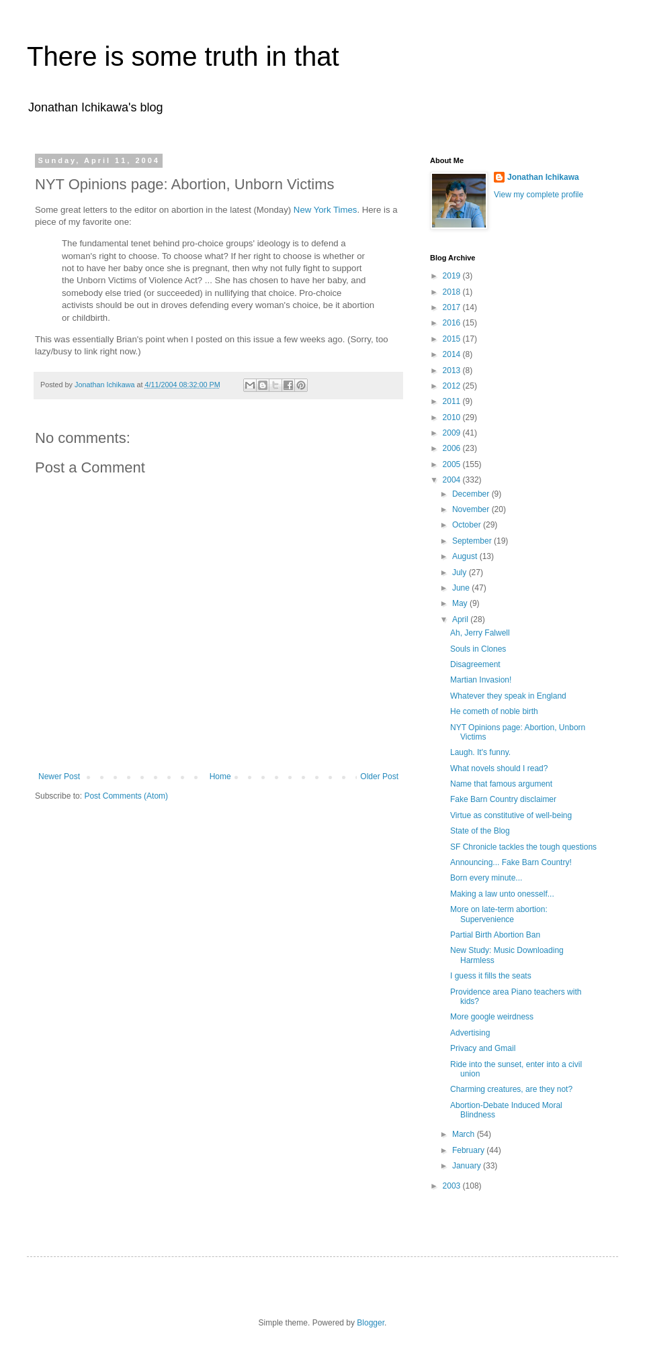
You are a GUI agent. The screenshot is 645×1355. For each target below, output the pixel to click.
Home (220, 776)
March (464, 1134)
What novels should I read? (499, 768)
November (472, 509)
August (466, 556)
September (473, 541)
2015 (453, 339)
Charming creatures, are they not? (511, 1089)
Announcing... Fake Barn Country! (511, 862)
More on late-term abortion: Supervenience (499, 914)
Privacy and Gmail (482, 1048)
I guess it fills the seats (490, 976)
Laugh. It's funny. (480, 752)
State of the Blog (480, 831)
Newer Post (59, 776)
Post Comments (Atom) (126, 796)
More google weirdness (491, 1016)
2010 (453, 417)
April (461, 619)
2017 (453, 307)
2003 (453, 1186)
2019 (453, 276)
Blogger (370, 1322)
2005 (453, 464)
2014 (453, 354)
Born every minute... (486, 878)
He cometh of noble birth (494, 711)
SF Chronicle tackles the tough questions (523, 847)
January (467, 1165)
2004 (453, 480)
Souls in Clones (478, 649)
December (472, 494)
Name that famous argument (501, 784)
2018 (453, 292)
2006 (453, 448)
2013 (453, 370)
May (461, 603)
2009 (453, 433)
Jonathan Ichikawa (543, 177)
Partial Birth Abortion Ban (495, 935)
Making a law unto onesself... (502, 894)
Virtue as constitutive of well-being (511, 815)
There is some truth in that (183, 56)
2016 (453, 323)
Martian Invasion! (480, 680)
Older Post (379, 776)
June (462, 588)
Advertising (470, 1033)
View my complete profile (538, 194)
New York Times (325, 210)
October (467, 525)
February (469, 1150)
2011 (453, 401)
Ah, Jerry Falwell (480, 633)
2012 (453, 386)
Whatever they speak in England (508, 696)
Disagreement (475, 664)
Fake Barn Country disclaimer (503, 799)
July (460, 572)
